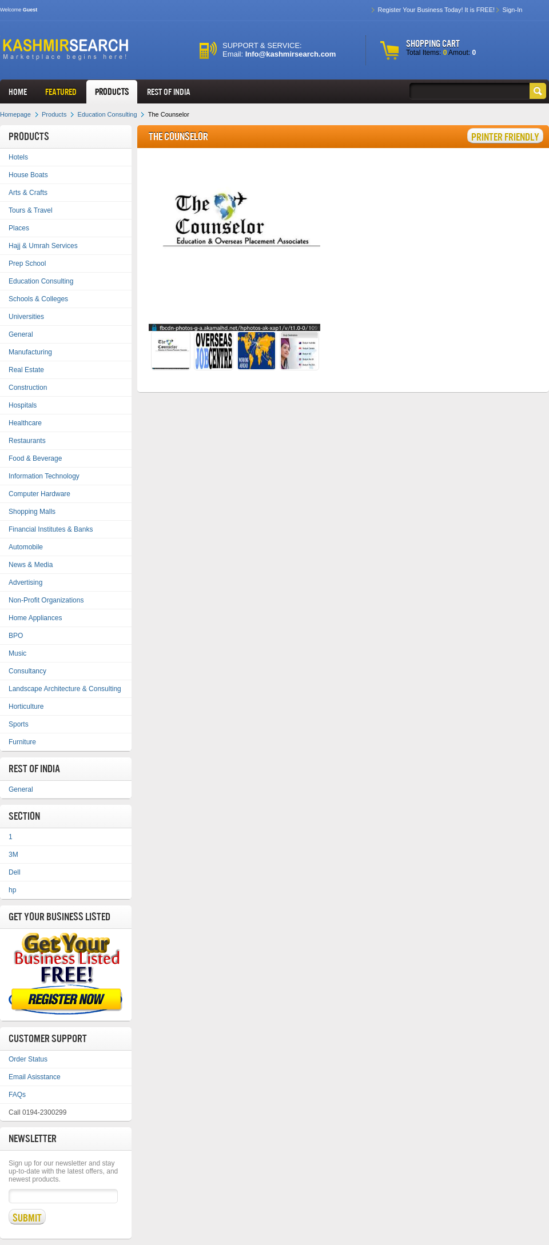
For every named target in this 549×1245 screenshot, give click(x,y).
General (21, 334)
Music (17, 653)
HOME (18, 91)
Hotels (18, 157)
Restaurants (27, 441)
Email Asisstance (35, 1077)
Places (19, 228)
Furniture (22, 742)
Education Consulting (107, 114)
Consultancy (27, 671)
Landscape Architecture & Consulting (65, 689)
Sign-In (512, 9)
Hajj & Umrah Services (43, 246)
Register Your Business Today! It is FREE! (436, 9)
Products (112, 91)
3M (13, 855)
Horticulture (26, 707)
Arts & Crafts (28, 193)
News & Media (31, 565)
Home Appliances (35, 618)
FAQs (17, 1095)
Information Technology (44, 476)
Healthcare (25, 423)
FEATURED (61, 91)
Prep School (27, 264)
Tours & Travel (31, 210)
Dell (15, 872)
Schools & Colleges (38, 299)
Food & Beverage (35, 458)
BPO (16, 636)
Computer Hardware (39, 494)
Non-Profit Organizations (46, 600)
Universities (26, 317)
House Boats (28, 175)
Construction (28, 388)
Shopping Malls (32, 512)
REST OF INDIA (168, 91)
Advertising (25, 582)
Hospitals (23, 405)
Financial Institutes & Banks (51, 529)
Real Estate (26, 370)
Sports (19, 724)
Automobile (26, 547)
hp (12, 890)
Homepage (15, 114)
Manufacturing (30, 352)
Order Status (28, 1059)
